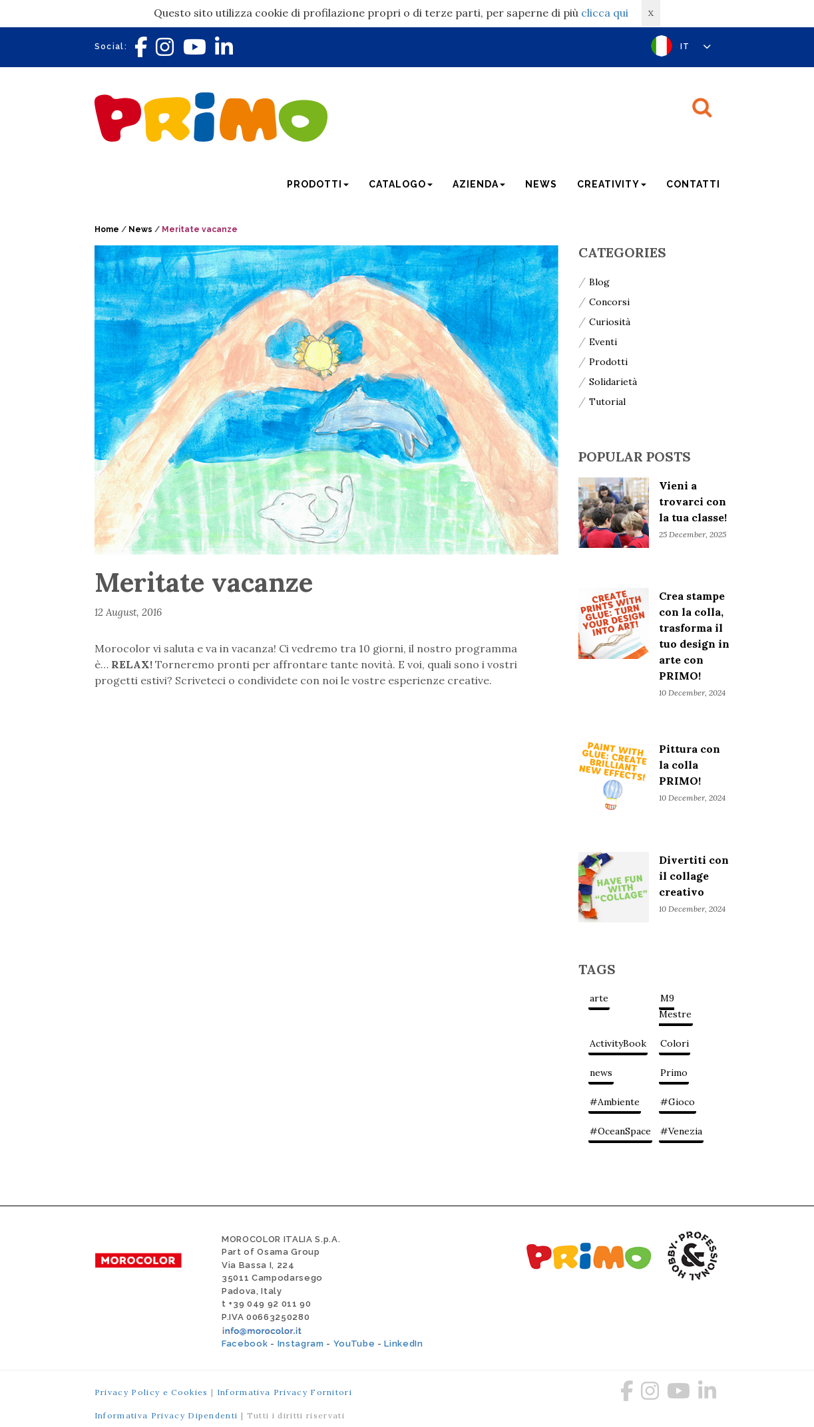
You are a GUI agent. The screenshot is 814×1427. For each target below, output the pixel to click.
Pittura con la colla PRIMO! (689, 764)
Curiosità (609, 322)
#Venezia (681, 1131)
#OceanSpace (620, 1131)
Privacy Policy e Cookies (151, 1392)
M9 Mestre (675, 1006)
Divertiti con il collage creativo (694, 875)
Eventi (603, 342)
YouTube (354, 1344)
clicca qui (604, 12)
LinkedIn (403, 1344)
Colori (674, 1043)
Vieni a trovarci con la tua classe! (693, 501)
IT (696, 46)
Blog (599, 282)
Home (107, 229)
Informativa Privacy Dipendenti (166, 1415)
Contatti (693, 184)
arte (599, 998)
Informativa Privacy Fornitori (285, 1392)
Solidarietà (613, 382)
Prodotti (608, 362)
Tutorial (607, 402)
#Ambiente (615, 1102)
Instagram (301, 1344)
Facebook (245, 1344)
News (541, 184)
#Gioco (677, 1102)
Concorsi (609, 302)
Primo (674, 1073)
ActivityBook (618, 1043)
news (601, 1073)
